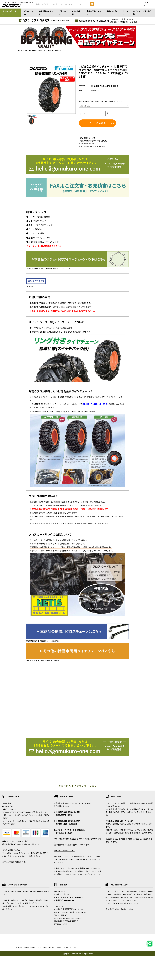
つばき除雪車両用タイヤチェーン (34, 51)
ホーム (20, 51)
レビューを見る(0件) (87, 143)
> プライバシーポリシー (25, 947)
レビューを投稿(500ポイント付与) (92, 146)
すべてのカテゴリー (9, 12)
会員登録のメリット (46, 12)
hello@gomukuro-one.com (93, 20)
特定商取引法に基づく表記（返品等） (94, 141)
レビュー (125, 12)
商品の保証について (94, 12)
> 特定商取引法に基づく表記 (49, 947)
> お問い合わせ (70, 947)
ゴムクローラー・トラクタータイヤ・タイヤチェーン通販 (17, 2)
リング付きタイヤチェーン (55, 51)
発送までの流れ (111, 12)
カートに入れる (97, 123)
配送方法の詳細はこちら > (64, 850)
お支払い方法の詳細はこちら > (14, 862)
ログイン (136, 11)
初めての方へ (28, 12)
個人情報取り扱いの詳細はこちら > (119, 909)
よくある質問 (76, 12)
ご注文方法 (62, 12)
